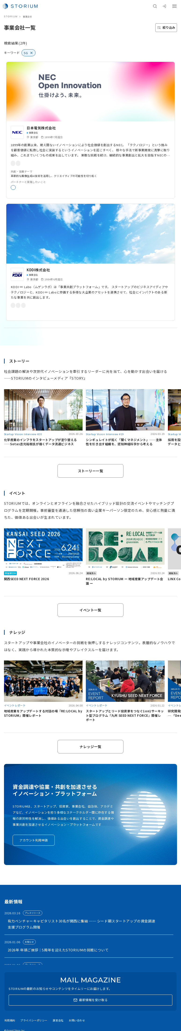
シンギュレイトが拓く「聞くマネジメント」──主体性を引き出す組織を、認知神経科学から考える (124, 442)
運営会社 (58, 1020)
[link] (90, 130)
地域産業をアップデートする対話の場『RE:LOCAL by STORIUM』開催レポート (43, 713)
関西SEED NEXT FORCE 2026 (26, 579)
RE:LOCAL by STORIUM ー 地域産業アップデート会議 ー (124, 581)
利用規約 (9, 1020)
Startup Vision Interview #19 (105, 434)
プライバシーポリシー (33, 1020)
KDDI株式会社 (38, 269)
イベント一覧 (90, 609)
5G (87, 305)
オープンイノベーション (27, 163)
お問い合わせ (77, 1020)
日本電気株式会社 (41, 127)
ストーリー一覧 (90, 470)
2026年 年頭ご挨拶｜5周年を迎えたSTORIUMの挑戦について (58, 949)
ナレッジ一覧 (90, 746)
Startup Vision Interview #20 (23, 434)
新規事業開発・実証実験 (28, 187)
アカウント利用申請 (33, 840)
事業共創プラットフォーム (29, 305)
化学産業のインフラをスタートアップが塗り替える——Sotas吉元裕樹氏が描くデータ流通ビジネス (40, 442)
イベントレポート (15, 705)
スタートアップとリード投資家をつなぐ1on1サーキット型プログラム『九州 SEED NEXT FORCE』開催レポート (125, 715)
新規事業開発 (56, 163)
